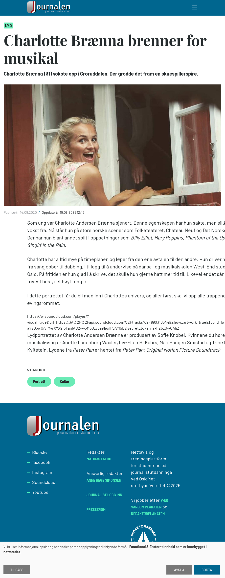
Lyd (8, 25)
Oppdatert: (50, 212)
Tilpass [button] (16, 570)
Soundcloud (43, 482)
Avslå (179, 570)
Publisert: (11, 212)
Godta (207, 570)
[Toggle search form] (195, 8)
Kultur (64, 381)
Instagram (42, 472)
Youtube (40, 492)
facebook (41, 462)
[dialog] (112, 560)
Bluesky (39, 452)
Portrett (39, 381)
